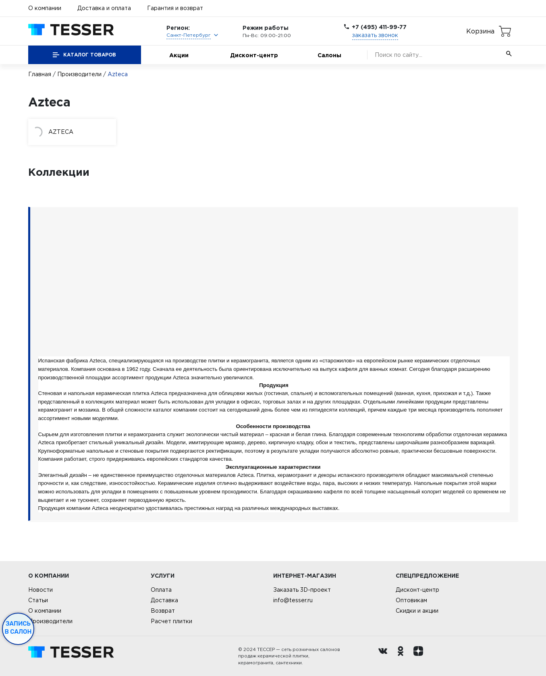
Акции (179, 55)
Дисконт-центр (254, 55)
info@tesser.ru (293, 600)
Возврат (163, 610)
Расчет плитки (171, 621)
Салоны (329, 55)
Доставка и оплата (104, 8)
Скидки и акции (417, 610)
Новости (40, 590)
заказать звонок (375, 35)
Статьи (38, 600)
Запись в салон (18, 627)
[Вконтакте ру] (385, 656)
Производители (79, 74)
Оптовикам (411, 600)
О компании (44, 8)
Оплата (161, 590)
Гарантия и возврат (175, 8)
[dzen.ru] (420, 656)
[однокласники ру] (402, 656)
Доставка (164, 600)
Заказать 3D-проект (302, 590)
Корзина (480, 31)
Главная (39, 74)
